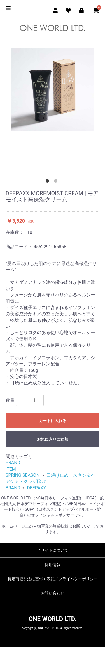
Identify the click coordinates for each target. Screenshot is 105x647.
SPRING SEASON (22, 475)
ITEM (11, 469)
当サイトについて (52, 550)
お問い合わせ (52, 593)
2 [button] (57, 182)
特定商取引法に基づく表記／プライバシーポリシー (53, 579)
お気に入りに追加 (52, 439)
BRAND (13, 462)
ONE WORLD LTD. (52, 618)
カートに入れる (52, 420)
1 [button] (48, 182)
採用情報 (52, 564)
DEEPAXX (36, 488)
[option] (52, 90)
